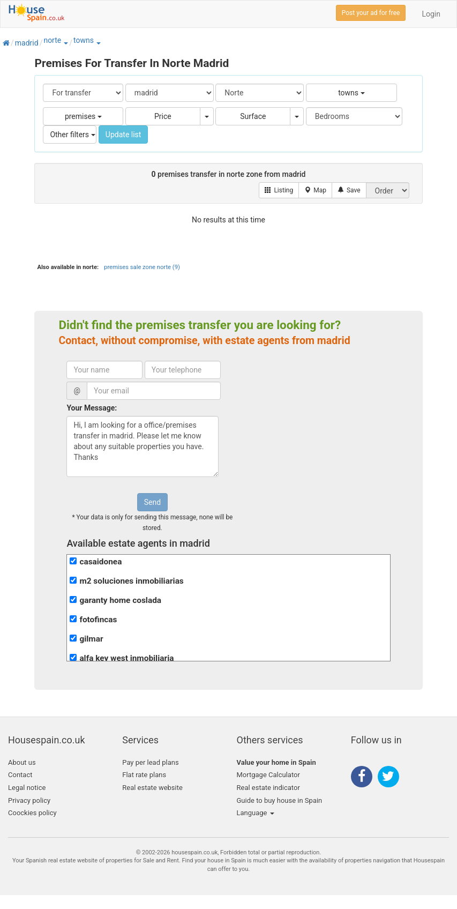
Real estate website (152, 788)
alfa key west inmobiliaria (126, 658)
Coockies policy (32, 813)
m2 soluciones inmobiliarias (131, 581)
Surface (253, 116)
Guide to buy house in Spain (280, 800)
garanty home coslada (120, 600)
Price (162, 116)
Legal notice (27, 788)
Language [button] (255, 813)
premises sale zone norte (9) (142, 267)
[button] (65, 43)
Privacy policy (29, 800)
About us (22, 762)
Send (152, 502)
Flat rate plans (144, 775)
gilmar (91, 639)
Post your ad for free (371, 13)
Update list (123, 134)
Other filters (72, 134)
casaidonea (100, 562)
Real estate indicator (268, 788)
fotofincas (98, 619)
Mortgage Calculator (268, 775)
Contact (20, 775)
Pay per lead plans (150, 762)
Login (431, 14)
